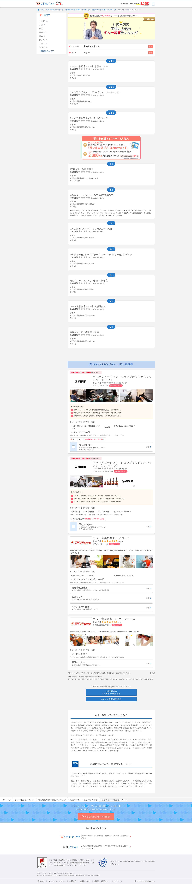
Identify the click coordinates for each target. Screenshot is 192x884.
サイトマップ (117, 881)
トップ (41, 9)
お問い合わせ (85, 881)
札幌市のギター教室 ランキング (103, 9)
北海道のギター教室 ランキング (77, 9)
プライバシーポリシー (57, 881)
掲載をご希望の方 (101, 881)
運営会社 (41, 881)
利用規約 (72, 881)
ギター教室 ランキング (55, 9)
